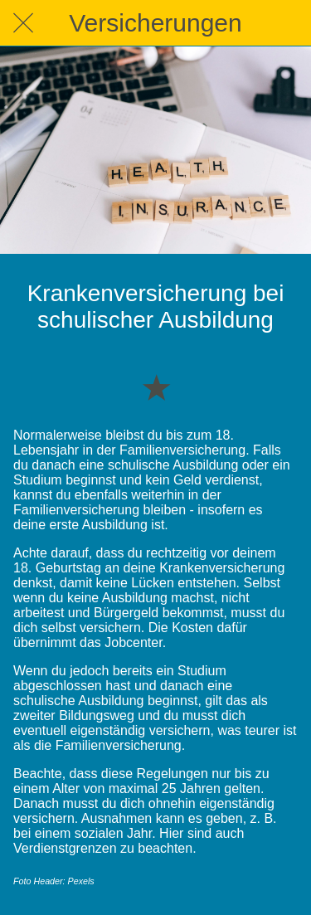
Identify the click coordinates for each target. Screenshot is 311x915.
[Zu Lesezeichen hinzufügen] (156, 386)
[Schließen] (23, 23)
